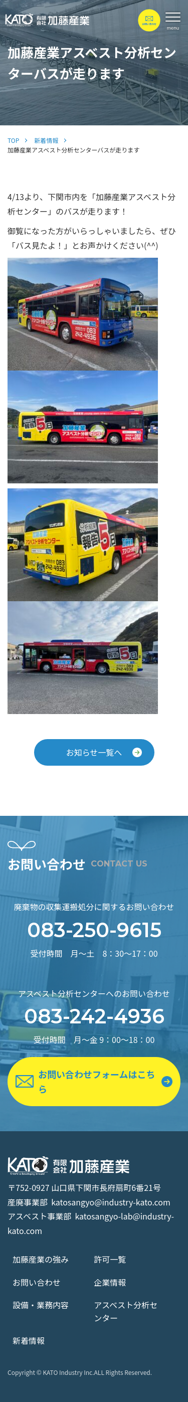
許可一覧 (110, 1259)
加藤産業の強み (41, 1259)
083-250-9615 (94, 930)
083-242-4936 (94, 1016)
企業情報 (110, 1282)
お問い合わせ (37, 1282)
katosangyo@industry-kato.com (110, 1202)
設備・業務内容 (41, 1305)
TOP (13, 140)
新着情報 (46, 140)
